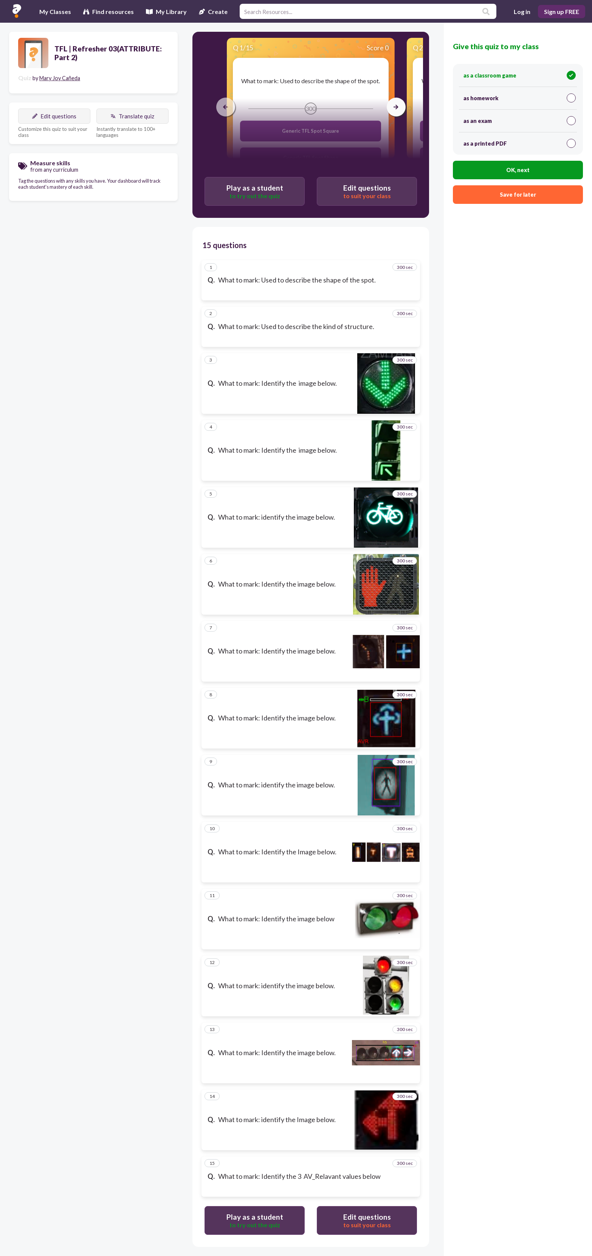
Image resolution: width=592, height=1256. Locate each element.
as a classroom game (519, 75)
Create (213, 11)
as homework (519, 97)
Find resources (108, 11)
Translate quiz (132, 116)
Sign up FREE (561, 11)
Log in (522, 11)
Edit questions (54, 116)
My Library (166, 11)
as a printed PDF (519, 143)
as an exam (519, 120)
